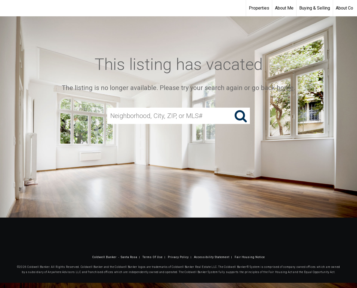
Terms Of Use (153, 257)
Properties (259, 8)
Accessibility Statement (211, 257)
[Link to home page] (7, 8)
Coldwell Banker (104, 257)
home (285, 88)
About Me (284, 8)
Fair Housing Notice (250, 257)
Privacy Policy (178, 257)
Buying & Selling (314, 8)
